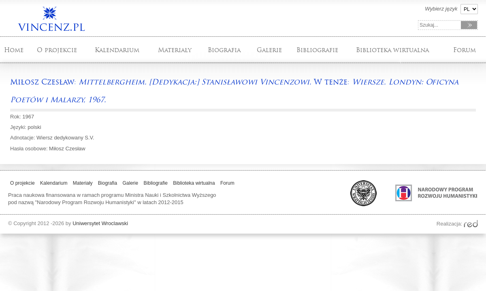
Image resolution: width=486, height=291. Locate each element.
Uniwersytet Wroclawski (100, 223)
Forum (464, 50)
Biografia (224, 50)
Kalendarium (117, 50)
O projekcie (57, 50)
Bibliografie (317, 50)
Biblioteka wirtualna (392, 50)
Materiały (175, 50)
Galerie (269, 50)
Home (13, 50)
